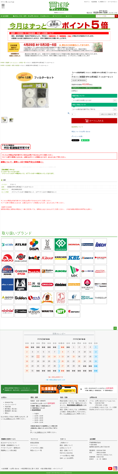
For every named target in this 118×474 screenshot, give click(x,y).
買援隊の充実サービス (8, 439)
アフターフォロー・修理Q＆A (10, 448)
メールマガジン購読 (36, 448)
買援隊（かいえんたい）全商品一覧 (15, 62)
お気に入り (44, 16)
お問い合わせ (33, 16)
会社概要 (4, 16)
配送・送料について (66, 445)
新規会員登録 (34, 443)
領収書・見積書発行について (10, 445)
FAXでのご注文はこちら (104, 455)
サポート (63, 439)
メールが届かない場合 (67, 455)
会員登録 (94, 1)
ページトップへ (115, 328)
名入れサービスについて (9, 443)
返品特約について (77, 127)
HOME (2, 62)
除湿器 (17, 65)
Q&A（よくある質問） (67, 458)
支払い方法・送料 (19, 16)
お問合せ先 (93, 397)
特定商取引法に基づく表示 (30, 468)
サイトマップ (58, 468)
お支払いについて (65, 448)
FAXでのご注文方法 (66, 453)
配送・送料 (34, 397)
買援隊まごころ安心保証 (9, 450)
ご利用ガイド (102, 1)
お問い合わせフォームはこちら (105, 401)
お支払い (4, 397)
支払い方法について (79, 104)
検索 (116, 16)
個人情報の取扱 (46, 468)
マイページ (57, 16)
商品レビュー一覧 (36, 450)
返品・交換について (66, 450)
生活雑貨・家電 (10, 65)
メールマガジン (113, 1)
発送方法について (78, 96)
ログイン (87, 1)
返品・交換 (63, 397)
